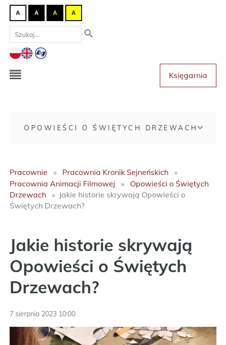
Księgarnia (188, 75)
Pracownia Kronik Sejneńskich (115, 172)
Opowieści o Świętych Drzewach (111, 128)
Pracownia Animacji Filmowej (62, 183)
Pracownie (29, 172)
